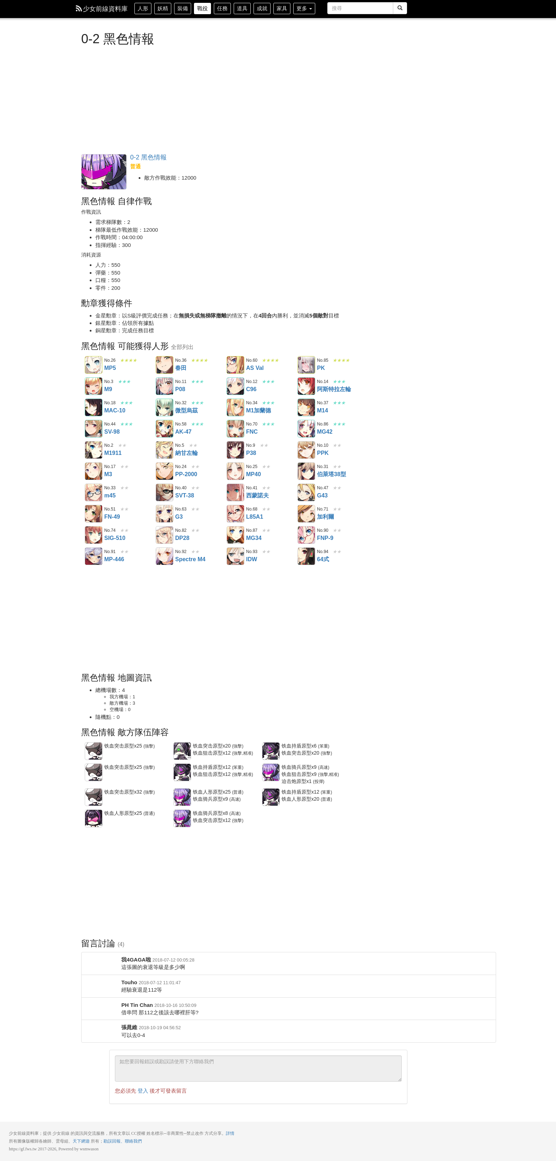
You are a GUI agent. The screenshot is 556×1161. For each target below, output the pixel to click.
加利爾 (306, 514)
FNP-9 (306, 535)
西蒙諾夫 (235, 492)
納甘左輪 (164, 450)
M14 (306, 407)
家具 (282, 8)
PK (306, 365)
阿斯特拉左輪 (306, 386)
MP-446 (93, 556)
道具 (242, 8)
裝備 (182, 8)
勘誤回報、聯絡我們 (123, 1141)
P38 (235, 450)
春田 (164, 365)
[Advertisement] (244, 99)
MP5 (93, 365)
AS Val (235, 365)
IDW (235, 556)
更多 (304, 8)
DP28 (164, 535)
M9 (93, 386)
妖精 (162, 8)
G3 (164, 514)
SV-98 (93, 429)
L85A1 (235, 514)
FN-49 (93, 514)
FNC (235, 429)
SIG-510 (93, 535)
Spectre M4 (164, 556)
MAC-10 (93, 407)
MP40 (235, 471)
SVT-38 (164, 492)
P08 (164, 386)
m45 (93, 492)
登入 (143, 1091)
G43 (306, 492)
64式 (306, 556)
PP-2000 (164, 471)
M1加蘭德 (235, 407)
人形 (143, 8)
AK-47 (164, 429)
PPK (306, 450)
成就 (262, 8)
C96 (235, 386)
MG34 (235, 535)
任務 (222, 8)
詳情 (230, 1133)
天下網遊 (81, 1141)
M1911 (93, 450)
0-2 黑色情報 (148, 157)
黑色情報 (104, 172)
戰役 (202, 8)
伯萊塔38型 (306, 471)
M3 (93, 471)
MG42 (306, 429)
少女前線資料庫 (102, 8)
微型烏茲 (164, 407)
